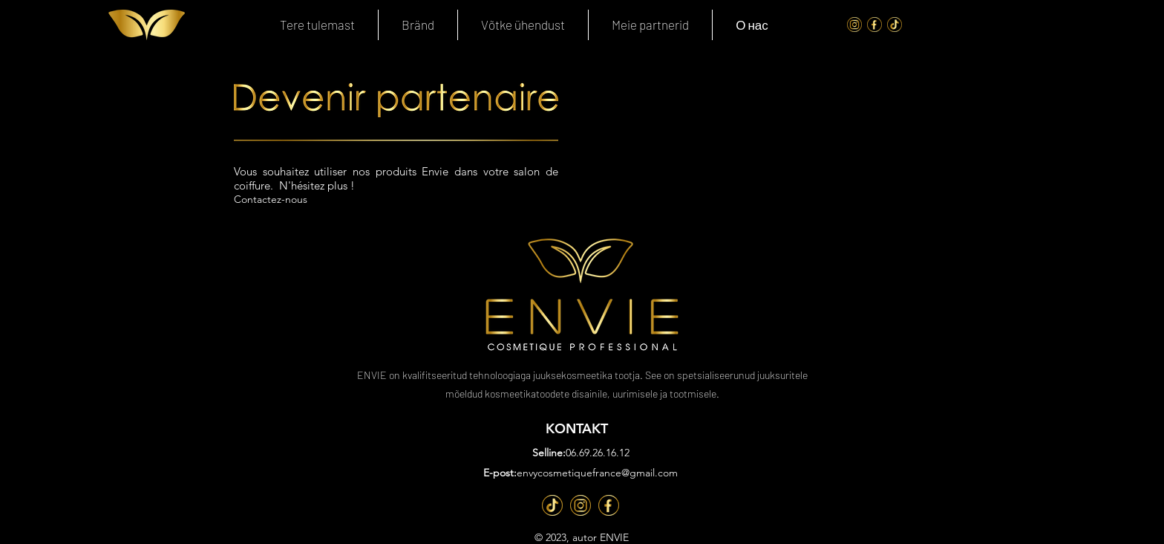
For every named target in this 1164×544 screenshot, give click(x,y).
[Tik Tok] (894, 24)
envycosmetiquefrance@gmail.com (597, 472)
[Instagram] (854, 24)
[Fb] (608, 505)
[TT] (552, 505)
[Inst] (580, 505)
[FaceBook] (874, 24)
